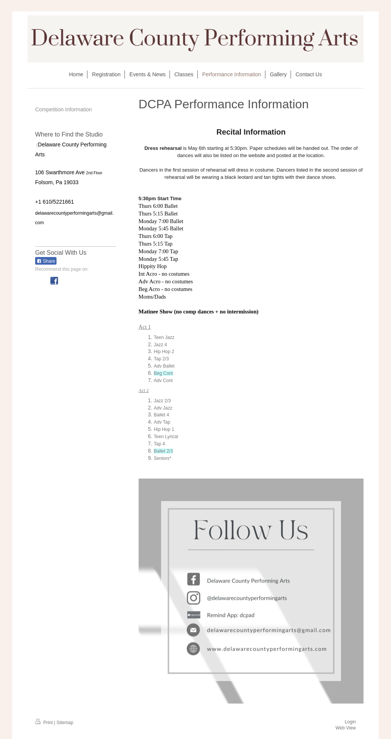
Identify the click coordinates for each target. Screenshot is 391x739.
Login (350, 722)
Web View (345, 728)
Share (46, 261)
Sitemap (65, 722)
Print (44, 722)
